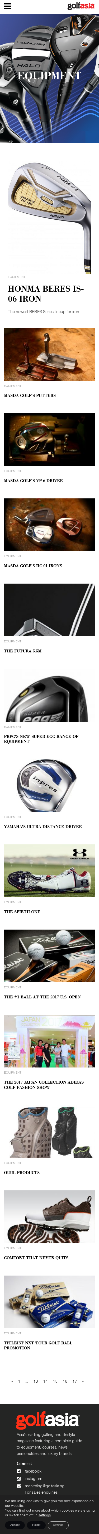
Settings (58, 1525)
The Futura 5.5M (22, 651)
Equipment (12, 386)
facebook (33, 1472)
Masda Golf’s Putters (30, 396)
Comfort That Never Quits (36, 1258)
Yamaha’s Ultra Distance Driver (43, 827)
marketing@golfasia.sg (44, 1486)
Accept (15, 1525)
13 (35, 1382)
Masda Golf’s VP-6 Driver (33, 481)
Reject (36, 1525)
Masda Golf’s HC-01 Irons (33, 566)
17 (74, 1382)
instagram (33, 1479)
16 (65, 1382)
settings (45, 1515)
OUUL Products (22, 1173)
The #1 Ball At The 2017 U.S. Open (42, 997)
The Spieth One (22, 912)
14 (45, 1382)
